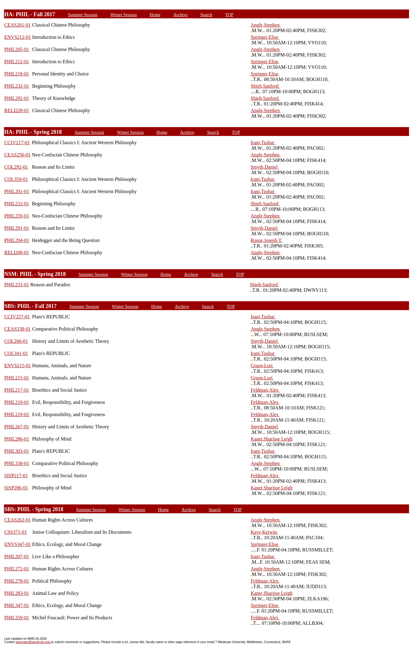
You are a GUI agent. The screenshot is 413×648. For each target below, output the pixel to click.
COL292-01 (16, 167)
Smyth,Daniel (265, 167)
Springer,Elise (265, 37)
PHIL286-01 (16, 438)
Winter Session (123, 14)
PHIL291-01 (16, 228)
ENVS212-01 (17, 37)
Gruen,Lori (262, 365)
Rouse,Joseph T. (266, 240)
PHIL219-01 (16, 402)
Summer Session (82, 14)
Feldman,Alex (265, 390)
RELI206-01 (16, 252)
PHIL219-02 (16, 414)
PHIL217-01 (16, 390)
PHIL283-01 (16, 593)
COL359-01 (16, 179)
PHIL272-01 (16, 568)
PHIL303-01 (16, 451)
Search (206, 14)
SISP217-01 (16, 475)
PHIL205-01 (16, 49)
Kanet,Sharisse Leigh (271, 438)
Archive (180, 14)
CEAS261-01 (17, 24)
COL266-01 (16, 341)
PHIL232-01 (16, 86)
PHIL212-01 (16, 61)
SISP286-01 (16, 487)
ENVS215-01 (17, 365)
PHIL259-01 (16, 215)
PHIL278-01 (16, 581)
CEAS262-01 (17, 519)
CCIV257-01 (17, 316)
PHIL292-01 (16, 98)
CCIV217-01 (17, 142)
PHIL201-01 (16, 191)
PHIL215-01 (16, 377)
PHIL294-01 (16, 240)
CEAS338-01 (17, 328)
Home (155, 14)
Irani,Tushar (263, 142)
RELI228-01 (16, 110)
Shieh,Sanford (265, 86)
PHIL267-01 (16, 426)
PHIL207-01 (16, 556)
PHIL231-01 (16, 284)
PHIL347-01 (16, 605)
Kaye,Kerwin (264, 532)
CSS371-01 (15, 532)
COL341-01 (16, 353)
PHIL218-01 (16, 73)
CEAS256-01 (17, 154)
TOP (229, 14)
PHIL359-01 (16, 617)
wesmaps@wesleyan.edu (33, 642)
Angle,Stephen (266, 24)
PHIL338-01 (16, 463)
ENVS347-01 (17, 544)
